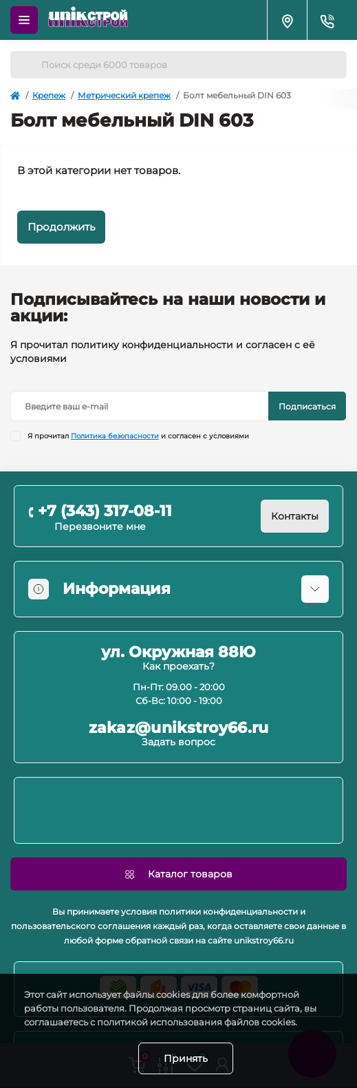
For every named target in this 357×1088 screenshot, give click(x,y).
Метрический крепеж (124, 95)
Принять (186, 1058)
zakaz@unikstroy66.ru (179, 728)
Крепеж (48, 95)
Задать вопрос (178, 742)
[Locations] (287, 20)
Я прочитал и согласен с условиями (138, 436)
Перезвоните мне (100, 526)
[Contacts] (327, 20)
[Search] (25, 64)
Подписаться (307, 406)
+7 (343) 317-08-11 (105, 511)
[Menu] (24, 20)
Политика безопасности (115, 435)
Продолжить (61, 226)
